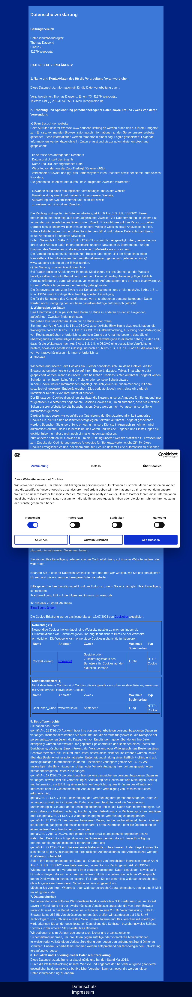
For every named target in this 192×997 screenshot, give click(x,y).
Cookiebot (121, 616)
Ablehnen (41, 539)
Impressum (83, 992)
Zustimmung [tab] (39, 465)
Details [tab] (96, 465)
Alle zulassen (151, 539)
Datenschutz (84, 986)
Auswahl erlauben (96, 539)
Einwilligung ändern (43, 607)
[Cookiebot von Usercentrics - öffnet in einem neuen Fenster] (161, 455)
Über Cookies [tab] (152, 465)
